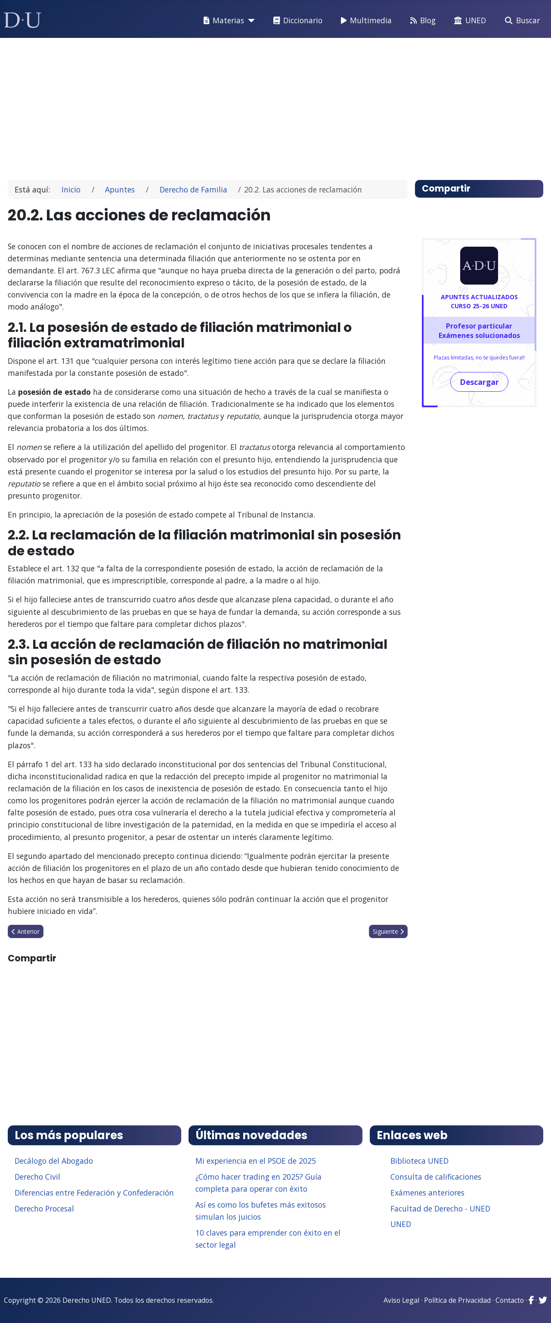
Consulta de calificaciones (435, 1176)
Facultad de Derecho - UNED (440, 1208)
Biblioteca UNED (419, 1161)
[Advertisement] (273, 105)
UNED (468, 20)
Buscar (520, 20)
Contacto (509, 1300)
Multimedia (364, 20)
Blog (421, 20)
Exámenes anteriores (427, 1192)
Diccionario (296, 20)
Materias (222, 20)
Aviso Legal (401, 1300)
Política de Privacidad (457, 1300)
